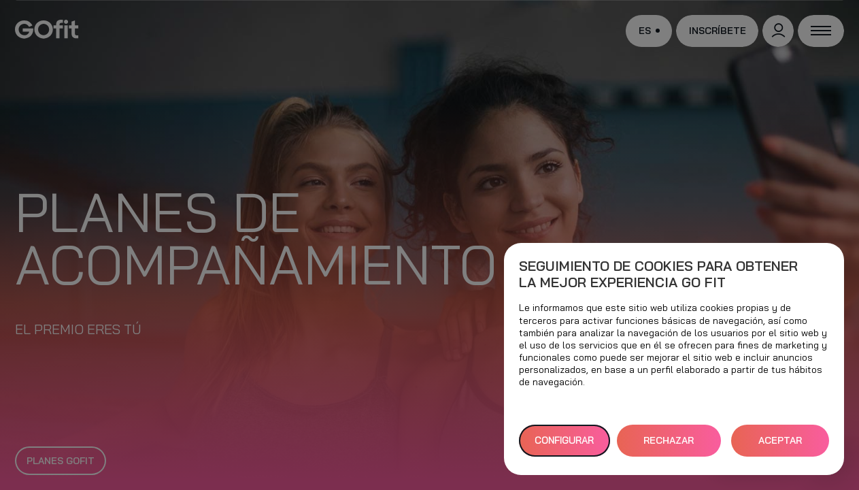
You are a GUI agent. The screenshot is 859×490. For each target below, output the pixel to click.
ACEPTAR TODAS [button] (780, 445)
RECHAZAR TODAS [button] (668, 445)
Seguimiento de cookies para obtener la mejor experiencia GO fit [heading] (658, 274)
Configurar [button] (564, 440)
